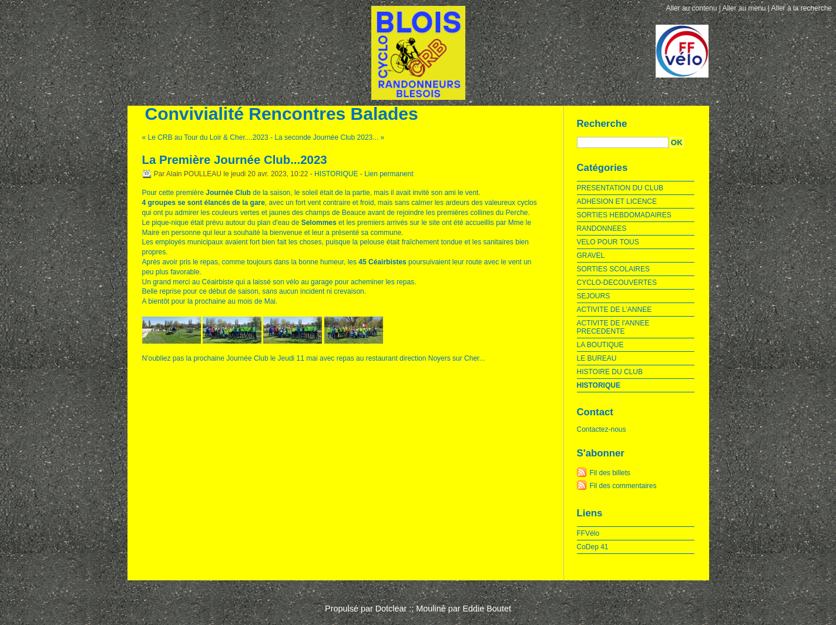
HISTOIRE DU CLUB (610, 372)
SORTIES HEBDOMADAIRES (624, 215)
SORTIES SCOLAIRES (613, 269)
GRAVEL (591, 255)
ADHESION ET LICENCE (617, 201)
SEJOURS (593, 296)
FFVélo (588, 533)
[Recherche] (623, 142)
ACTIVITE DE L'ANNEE (614, 309)
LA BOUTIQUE (600, 345)
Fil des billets (610, 473)
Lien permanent (388, 174)
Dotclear (391, 608)
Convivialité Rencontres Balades (281, 113)
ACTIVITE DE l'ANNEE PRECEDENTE (613, 327)
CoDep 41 (593, 547)
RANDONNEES (602, 228)
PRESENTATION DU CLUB (620, 188)
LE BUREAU (597, 358)
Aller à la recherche (801, 8)
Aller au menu (744, 8)
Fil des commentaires (623, 486)
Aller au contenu (691, 8)
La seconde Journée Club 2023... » (329, 137)
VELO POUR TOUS (608, 242)
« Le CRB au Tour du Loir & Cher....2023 (205, 137)
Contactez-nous (601, 429)
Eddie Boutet (486, 608)
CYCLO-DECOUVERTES (617, 282)
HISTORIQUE (336, 174)
